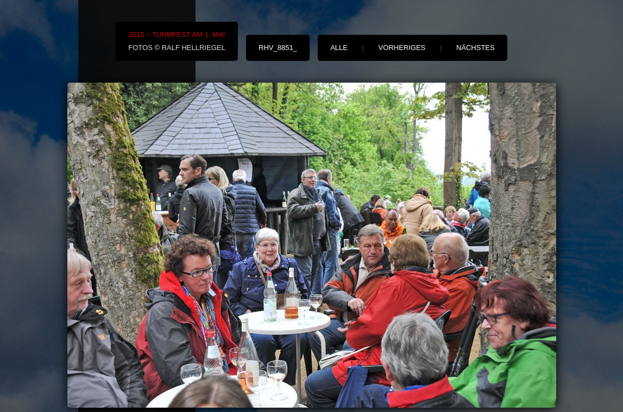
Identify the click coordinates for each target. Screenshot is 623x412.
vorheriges (402, 47)
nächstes (475, 47)
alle (339, 47)
